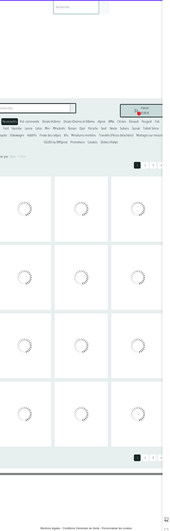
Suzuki (136, 128)
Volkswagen (17, 135)
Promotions (77, 142)
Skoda (113, 128)
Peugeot (147, 122)
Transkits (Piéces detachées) (116, 135)
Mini (47, 128)
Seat (103, 128)
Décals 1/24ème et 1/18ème (79, 122)
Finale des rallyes (50, 135)
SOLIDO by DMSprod (55, 142)
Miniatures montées (83, 135)
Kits (66, 135)
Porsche (93, 128)
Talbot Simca (151, 128)
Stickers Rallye (109, 142)
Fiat (157, 122)
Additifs (32, 135)
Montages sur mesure (149, 135)
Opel (82, 128)
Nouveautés (9, 122)
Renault (134, 122)
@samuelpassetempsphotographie (90, 516)
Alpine (101, 122)
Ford (6, 128)
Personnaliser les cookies (117, 528)
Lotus (38, 128)
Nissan (72, 128)
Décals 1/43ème (51, 122)
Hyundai (17, 128)
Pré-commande (29, 122)
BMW (111, 122)
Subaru (124, 128)
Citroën (121, 122)
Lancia (28, 128)
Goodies (92, 142)
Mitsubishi (59, 128)
